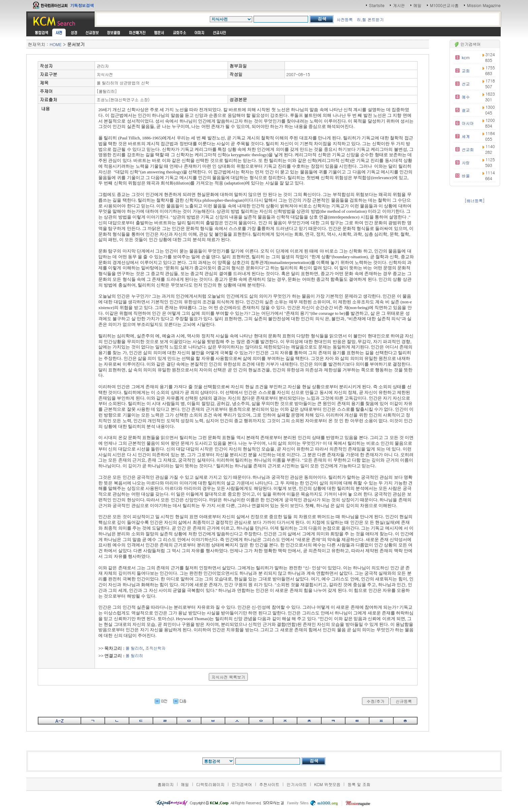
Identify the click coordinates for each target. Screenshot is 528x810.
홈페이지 (166, 784)
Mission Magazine (484, 5)
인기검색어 (242, 784)
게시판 (399, 5)
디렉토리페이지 (210, 784)
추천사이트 (269, 784)
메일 (418, 5)
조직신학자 (155, 648)
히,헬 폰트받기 (370, 19)
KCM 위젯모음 (327, 784)
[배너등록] (475, 200)
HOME (55, 44)
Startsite (377, 5)
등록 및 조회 (359, 784)
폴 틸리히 (134, 648)
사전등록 (344, 19)
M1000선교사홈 (444, 5)
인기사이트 (297, 784)
